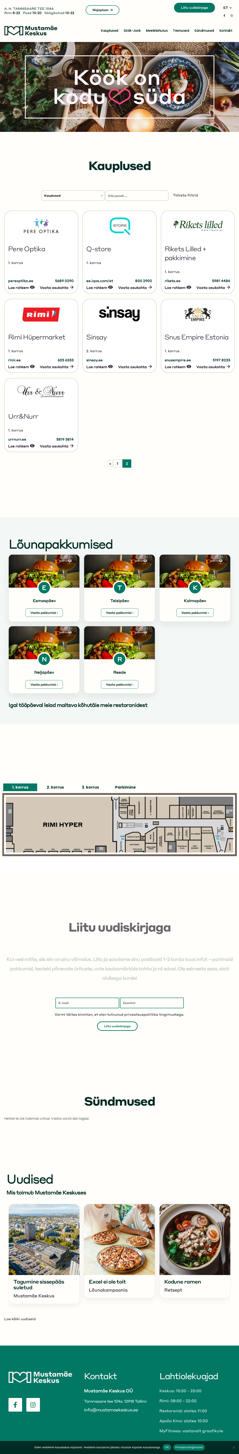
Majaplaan (102, 10)
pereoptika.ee (20, 280)
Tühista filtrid (185, 195)
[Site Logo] (30, 30)
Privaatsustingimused (189, 1447)
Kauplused (109, 30)
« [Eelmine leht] (110, 463)
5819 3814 (65, 439)
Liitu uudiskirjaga (194, 7)
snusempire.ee (178, 360)
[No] (234, 1447)
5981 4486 (221, 280)
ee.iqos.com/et (99, 280)
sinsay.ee (94, 360)
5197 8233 (221, 360)
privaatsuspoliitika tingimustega (153, 1014)
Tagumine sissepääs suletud (38, 1284)
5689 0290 (64, 280)
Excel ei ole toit (107, 1281)
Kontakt (225, 30)
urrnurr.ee (17, 439)
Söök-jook (132, 30)
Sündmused (204, 30)
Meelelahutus (157, 30)
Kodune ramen (182, 1281)
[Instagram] (232, 16)
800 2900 (143, 280)
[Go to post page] (44, 1239)
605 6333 (66, 360)
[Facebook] (224, 16)
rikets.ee (172, 280)
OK (167, 1447)
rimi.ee (14, 360)
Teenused (181, 30)
